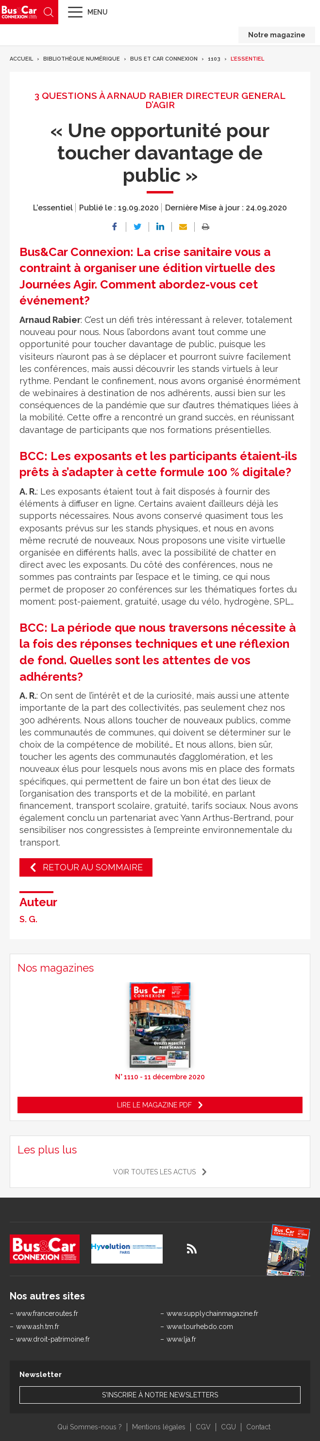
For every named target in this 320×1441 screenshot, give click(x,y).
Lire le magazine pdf (154, 1105)
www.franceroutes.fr (47, 1313)
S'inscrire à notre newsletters (160, 1395)
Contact (258, 1427)
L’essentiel (247, 59)
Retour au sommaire (93, 867)
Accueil (21, 59)
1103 (214, 59)
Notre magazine (276, 35)
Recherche (48, 12)
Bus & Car (19, 12)
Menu (97, 12)
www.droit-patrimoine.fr (53, 1339)
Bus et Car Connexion (164, 59)
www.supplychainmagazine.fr (212, 1313)
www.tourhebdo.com (200, 1326)
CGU (228, 1427)
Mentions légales (158, 1427)
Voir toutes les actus (154, 1172)
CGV (203, 1427)
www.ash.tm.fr (37, 1326)
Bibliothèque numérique (81, 59)
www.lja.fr (181, 1339)
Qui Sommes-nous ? (89, 1427)
